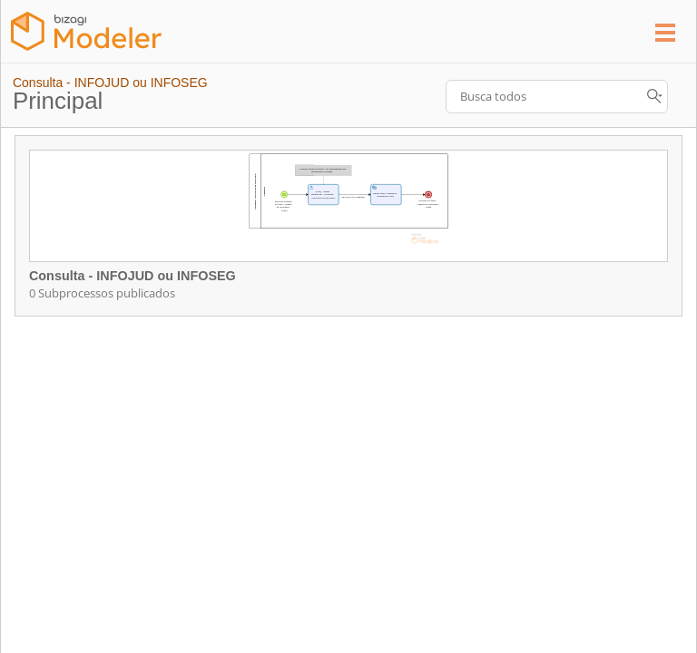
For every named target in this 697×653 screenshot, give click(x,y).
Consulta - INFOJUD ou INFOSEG (110, 82)
